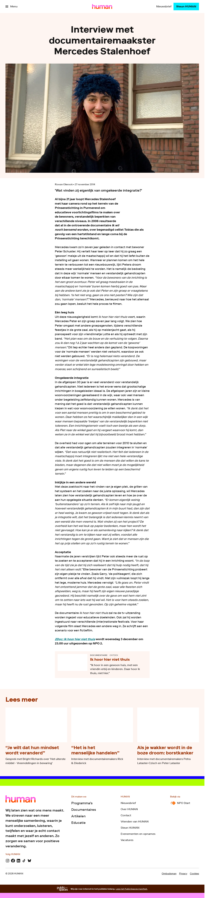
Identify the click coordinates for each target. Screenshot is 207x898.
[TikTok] (24, 861)
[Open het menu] (11, 6)
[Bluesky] (29, 861)
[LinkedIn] (18, 861)
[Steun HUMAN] (186, 6)
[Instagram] (7, 861)
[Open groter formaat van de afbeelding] (153, 209)
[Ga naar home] (102, 6)
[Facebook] (13, 861)
